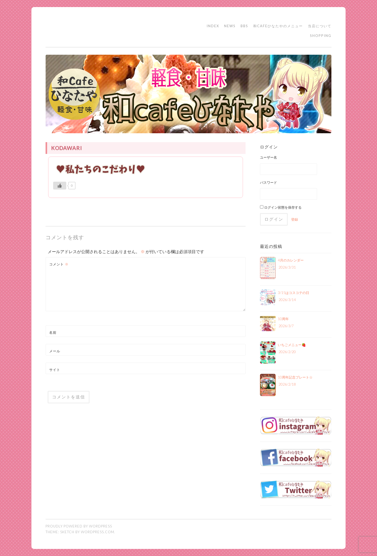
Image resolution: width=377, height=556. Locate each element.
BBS (244, 26)
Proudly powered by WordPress (79, 526)
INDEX (213, 26)
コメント (59, 264)
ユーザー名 (268, 157)
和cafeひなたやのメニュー (278, 26)
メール (54, 351)
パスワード (268, 182)
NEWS (230, 26)
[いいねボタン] (59, 186)
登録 (294, 219)
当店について (319, 26)
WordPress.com (97, 532)
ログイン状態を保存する (281, 207)
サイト (54, 370)
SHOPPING (320, 36)
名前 (53, 332)
